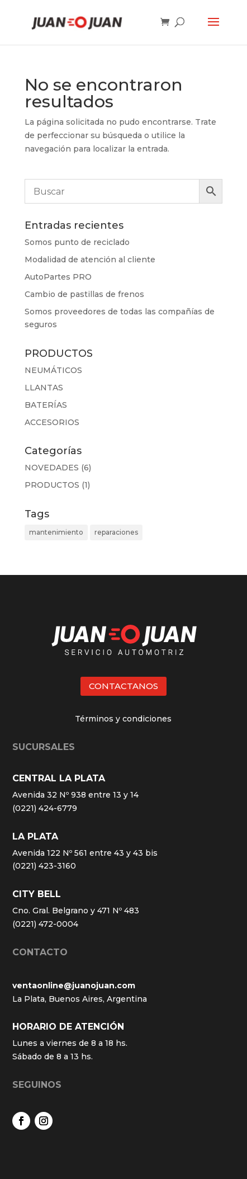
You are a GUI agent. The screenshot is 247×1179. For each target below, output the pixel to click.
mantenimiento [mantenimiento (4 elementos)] (56, 532)
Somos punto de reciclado (77, 242)
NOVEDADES (52, 468)
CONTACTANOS (123, 686)
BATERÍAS (46, 405)
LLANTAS (44, 388)
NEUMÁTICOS (53, 370)
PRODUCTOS (52, 485)
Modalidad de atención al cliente (90, 259)
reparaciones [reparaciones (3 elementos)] (116, 532)
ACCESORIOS (52, 422)
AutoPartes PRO (58, 277)
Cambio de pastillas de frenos (84, 294)
